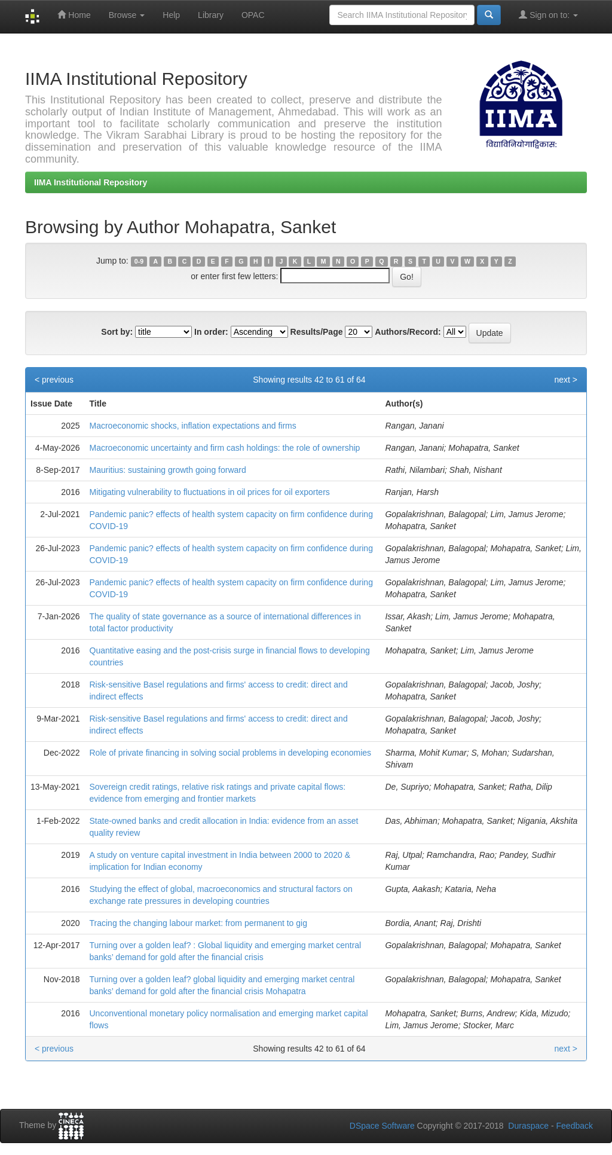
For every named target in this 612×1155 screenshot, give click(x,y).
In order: (211, 332)
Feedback (574, 1125)
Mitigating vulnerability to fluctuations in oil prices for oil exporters (210, 492)
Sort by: (117, 332)
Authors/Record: (407, 332)
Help (171, 15)
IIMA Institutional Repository (90, 182)
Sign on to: (548, 15)
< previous (54, 379)
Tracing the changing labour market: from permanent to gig (198, 923)
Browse (127, 15)
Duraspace (528, 1125)
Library (211, 15)
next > (565, 379)
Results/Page (316, 332)
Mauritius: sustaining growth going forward (168, 470)
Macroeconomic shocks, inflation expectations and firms (193, 425)
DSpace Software (382, 1125)
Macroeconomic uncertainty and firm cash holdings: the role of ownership (225, 448)
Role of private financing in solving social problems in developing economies (231, 752)
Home (73, 15)
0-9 (138, 261)
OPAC (253, 15)
